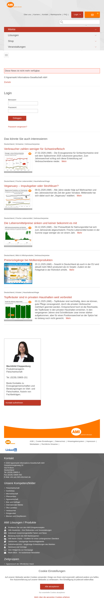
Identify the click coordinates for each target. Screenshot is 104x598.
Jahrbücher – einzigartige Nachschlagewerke (25, 541)
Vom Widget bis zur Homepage (19, 550)
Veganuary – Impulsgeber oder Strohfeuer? (31, 185)
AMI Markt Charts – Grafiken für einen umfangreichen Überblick (32, 538)
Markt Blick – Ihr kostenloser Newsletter (23, 552)
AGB (32, 441)
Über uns (27, 14)
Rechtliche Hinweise (50, 444)
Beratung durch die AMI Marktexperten (22, 536)
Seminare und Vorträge (16, 547)
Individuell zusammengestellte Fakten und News (26, 533)
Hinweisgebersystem (75, 441)
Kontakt (45, 14)
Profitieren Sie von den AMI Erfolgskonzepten (25, 527)
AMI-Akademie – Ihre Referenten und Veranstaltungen (29, 530)
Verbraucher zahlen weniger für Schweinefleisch (34, 148)
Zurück (7, 82)
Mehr (63, 161)
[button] (52, 29)
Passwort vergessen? (17, 127)
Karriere (36, 14)
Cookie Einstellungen (44, 441)
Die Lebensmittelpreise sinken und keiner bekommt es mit (40, 223)
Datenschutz (60, 441)
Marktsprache (56, 14)
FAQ (65, 14)
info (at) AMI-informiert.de (20, 477)
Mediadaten (34, 444)
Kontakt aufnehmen (14, 403)
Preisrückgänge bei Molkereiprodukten (28, 260)
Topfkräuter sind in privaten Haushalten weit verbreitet (38, 297)
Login (77, 14)
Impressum (90, 441)
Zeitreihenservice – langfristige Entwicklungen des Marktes (30, 544)
